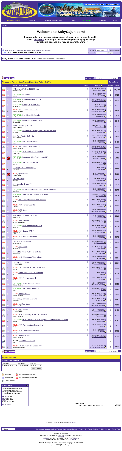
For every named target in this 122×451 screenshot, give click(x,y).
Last (115, 78)
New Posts (88, 429)
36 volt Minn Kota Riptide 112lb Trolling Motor (40, 189)
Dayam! (15, 269)
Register (32, 20)
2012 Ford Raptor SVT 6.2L (23, 136)
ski (13, 274)
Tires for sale (23, 309)
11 (109, 78)
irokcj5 (15, 327)
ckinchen (101, 316)
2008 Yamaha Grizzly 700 (22, 184)
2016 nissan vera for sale (32, 226)
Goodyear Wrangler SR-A (32, 120)
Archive (101, 429)
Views (117, 85)
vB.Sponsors (61, 436)
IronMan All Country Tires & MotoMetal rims (39, 131)
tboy (14, 238)
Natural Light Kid (18, 101)
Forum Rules (6, 404)
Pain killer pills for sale (31, 115)
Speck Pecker (17, 159)
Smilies (4, 398)
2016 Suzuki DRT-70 (26, 231)
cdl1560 (15, 132)
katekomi (15, 117)
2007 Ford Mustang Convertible (30, 325)
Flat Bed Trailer (18, 179)
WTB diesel (22, 210)
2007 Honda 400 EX (30, 163)
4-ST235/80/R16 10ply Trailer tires (31, 268)
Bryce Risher (72, 439)
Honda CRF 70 (24, 294)
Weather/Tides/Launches (53, 20)
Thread (14, 85)
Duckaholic (16, 253)
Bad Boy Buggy (24, 304)
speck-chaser (17, 243)
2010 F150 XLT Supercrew (32, 152)
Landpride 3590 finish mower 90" (35, 157)
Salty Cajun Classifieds (24, 50)
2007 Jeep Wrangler (30, 141)
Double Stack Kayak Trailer (23, 125)
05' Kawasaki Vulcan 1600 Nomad (26, 89)
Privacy (108, 429)
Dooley (15, 332)
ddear (14, 143)
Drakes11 (16, 186)
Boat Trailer (22, 247)
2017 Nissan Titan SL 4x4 (28, 110)
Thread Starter (23, 85)
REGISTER (39, 40)
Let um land (16, 248)
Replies (110, 85)
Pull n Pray (16, 153)
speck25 (15, 164)
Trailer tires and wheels (31, 283)
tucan (14, 280)
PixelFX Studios (74, 438)
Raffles (115, 20)
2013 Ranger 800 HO (26, 205)
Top (118, 429)
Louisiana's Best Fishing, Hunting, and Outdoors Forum (64, 429)
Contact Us (40, 429)
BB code (5, 396)
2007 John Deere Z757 (31, 288)
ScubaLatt (16, 169)
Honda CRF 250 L (25, 335)
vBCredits (46, 438)
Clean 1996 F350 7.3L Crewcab (30, 273)
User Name (92, 50)
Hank (14, 290)
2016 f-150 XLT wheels (21, 262)
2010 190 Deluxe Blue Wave (29, 330)
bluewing (15, 180)
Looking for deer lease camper (24, 168)
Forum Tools (113, 82)
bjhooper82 (16, 122)
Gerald (15, 201)
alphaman (16, 227)
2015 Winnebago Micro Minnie (30, 257)
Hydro (14, 342)
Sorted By (5, 363)
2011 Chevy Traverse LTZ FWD (25, 299)
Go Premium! (87, 20)
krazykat (15, 259)
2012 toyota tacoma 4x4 (27, 236)
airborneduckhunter (19, 222)
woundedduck (17, 91)
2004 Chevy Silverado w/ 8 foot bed (32, 200)
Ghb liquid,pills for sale (31, 105)
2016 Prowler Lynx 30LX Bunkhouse (32, 315)
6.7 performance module (31, 99)
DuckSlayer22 (17, 137)
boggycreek (16, 217)
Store (73, 20)
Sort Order (21, 363)
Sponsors (103, 20)
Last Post (97, 85)
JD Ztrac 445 (23, 173)
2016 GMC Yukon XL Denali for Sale (27, 252)
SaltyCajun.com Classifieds (41, 50)
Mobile (95, 429)
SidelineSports (17, 127)
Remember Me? (114, 50)
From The (33, 363)
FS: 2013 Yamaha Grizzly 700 (30, 346)
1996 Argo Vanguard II (27, 278)
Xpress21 (16, 206)
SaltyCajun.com (10, 50)
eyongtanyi (16, 106)
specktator (16, 191)
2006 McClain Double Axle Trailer (35, 194)
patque (15, 96)
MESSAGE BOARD (13, 20)
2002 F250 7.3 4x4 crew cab (29, 146)
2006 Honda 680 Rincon (22, 241)
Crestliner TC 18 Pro (27, 341)
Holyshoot (16, 300)
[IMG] (4, 399)
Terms (114, 429)
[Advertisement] (61, 68)
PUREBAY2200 (17, 264)
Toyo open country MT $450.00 (25, 215)
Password (92, 53)
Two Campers (23, 221)
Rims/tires (26, 94)
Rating (86, 85)
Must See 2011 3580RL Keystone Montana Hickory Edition (45, 320)
